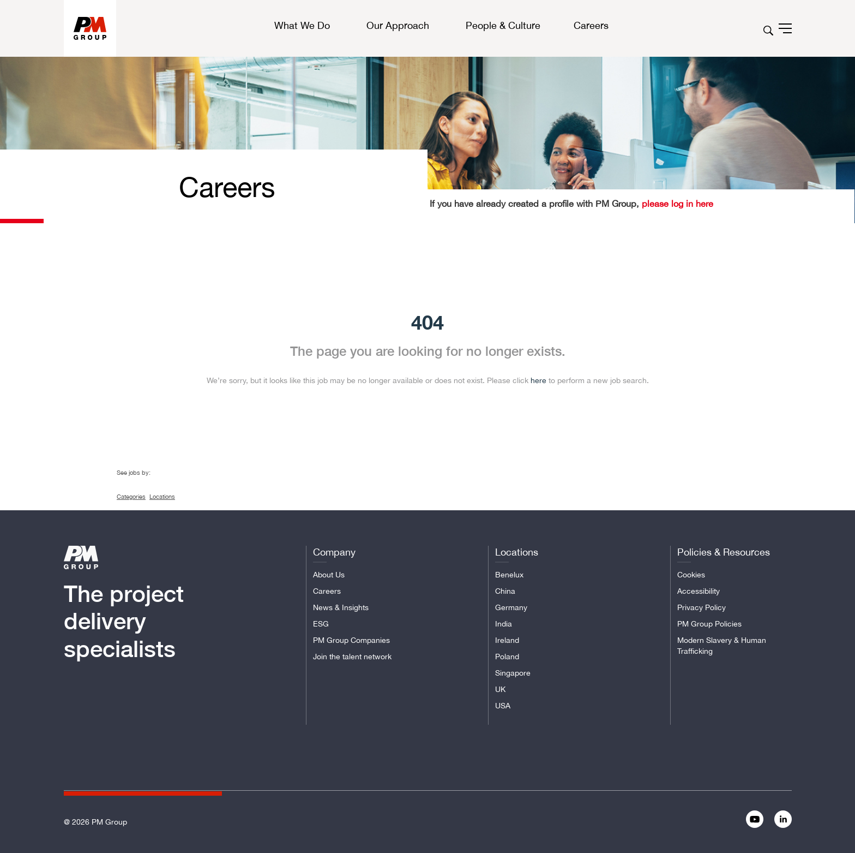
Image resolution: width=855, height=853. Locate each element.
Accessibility (698, 591)
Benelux (509, 574)
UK (500, 689)
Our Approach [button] (397, 25)
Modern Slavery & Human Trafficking (721, 645)
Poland (507, 656)
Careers (327, 591)
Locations (162, 496)
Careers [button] (591, 25)
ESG (321, 623)
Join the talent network (352, 656)
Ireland (507, 640)
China (505, 591)
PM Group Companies (351, 640)
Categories (131, 496)
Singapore (513, 673)
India (503, 623)
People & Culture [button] (503, 25)
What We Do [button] (302, 25)
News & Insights (341, 607)
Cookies (691, 574)
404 (427, 322)
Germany (511, 607)
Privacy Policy (701, 607)
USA (502, 705)
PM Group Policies (709, 623)
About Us (329, 574)
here (538, 380)
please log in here (676, 203)
